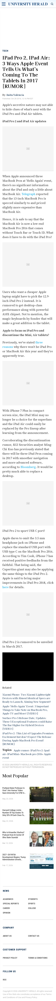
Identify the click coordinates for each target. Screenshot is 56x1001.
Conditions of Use (13, 997)
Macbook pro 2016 (31, 754)
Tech (5, 50)
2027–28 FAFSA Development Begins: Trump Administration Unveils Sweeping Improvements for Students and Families (14, 857)
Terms (49, 994)
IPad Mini (13, 754)
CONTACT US (33, 936)
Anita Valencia (15, 95)
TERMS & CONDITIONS (37, 958)
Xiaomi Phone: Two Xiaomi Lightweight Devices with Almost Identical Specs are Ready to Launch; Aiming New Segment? (26, 698)
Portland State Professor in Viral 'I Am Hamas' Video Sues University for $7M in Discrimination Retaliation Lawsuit (13, 790)
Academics (8, 899)
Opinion (6, 913)
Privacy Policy (31, 997)
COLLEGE (32, 908)
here (5, 587)
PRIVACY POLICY (10, 958)
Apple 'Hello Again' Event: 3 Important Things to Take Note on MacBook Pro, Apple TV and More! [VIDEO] (25, 709)
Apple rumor (21, 750)
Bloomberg (28, 467)
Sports (31, 903)
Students (33, 899)
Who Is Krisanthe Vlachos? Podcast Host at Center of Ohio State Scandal (13, 835)
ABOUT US (7, 936)
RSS (4, 979)
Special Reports (11, 903)
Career (6, 908)
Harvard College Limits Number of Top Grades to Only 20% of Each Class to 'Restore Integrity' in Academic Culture (13, 812)
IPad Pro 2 (36, 750)
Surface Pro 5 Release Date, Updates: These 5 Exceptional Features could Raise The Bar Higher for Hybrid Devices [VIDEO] (27, 723)
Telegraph (28, 194)
